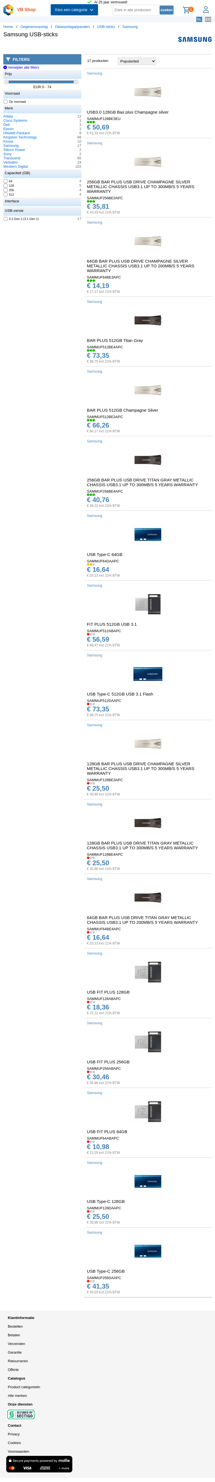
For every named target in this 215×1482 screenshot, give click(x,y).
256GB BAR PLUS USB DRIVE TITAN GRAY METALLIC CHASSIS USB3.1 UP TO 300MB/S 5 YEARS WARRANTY (142, 482)
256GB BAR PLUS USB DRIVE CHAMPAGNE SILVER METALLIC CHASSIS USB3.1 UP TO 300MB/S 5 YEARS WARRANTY (140, 186)
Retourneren (18, 1361)
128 (9, 185)
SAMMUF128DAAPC (104, 1208)
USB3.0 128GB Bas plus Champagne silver (127, 112)
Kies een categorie (74, 10)
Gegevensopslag (34, 27)
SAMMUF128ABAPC (104, 999)
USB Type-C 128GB (106, 1201)
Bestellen (15, 1326)
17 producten (97, 61)
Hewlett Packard (16, 133)
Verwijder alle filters (21, 67)
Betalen (14, 1335)
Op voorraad (15, 101)
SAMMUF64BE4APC (104, 929)
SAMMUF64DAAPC (103, 561)
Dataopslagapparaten (72, 27)
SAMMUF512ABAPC (104, 631)
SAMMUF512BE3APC (105, 417)
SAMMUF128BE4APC (105, 854)
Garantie (15, 1352)
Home (8, 27)
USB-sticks (106, 27)
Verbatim (10, 162)
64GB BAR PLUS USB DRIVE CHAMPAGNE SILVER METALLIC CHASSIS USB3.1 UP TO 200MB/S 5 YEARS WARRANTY (140, 266)
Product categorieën (24, 1387)
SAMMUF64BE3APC (104, 277)
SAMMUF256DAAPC (104, 1278)
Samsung (130, 27)
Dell (6, 125)
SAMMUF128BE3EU (104, 119)
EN (208, 19)
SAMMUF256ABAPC (104, 1068)
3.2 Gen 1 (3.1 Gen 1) (21, 218)
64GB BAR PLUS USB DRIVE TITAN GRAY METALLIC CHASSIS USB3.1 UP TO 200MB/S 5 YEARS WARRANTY (142, 920)
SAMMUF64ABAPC (103, 1138)
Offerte (13, 1370)
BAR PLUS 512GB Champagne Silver (122, 410)
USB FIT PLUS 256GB (108, 1061)
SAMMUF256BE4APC (105, 491)
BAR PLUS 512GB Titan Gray (115, 340)
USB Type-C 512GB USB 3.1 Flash (120, 694)
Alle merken (17, 1396)
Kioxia (8, 141)
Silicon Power (14, 150)
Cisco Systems (15, 120)
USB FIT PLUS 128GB (108, 992)
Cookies (14, 1443)
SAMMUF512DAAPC (104, 701)
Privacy (14, 1434)
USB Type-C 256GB (106, 1271)
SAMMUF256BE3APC (105, 198)
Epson (8, 129)
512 (9, 194)
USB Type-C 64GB (104, 554)
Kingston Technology (20, 137)
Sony (7, 154)
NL (199, 19)
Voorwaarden (18, 1451)
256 (9, 190)
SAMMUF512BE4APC (105, 347)
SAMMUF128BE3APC (105, 780)
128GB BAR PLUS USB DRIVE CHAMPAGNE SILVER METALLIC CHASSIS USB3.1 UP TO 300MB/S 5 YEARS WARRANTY (140, 768)
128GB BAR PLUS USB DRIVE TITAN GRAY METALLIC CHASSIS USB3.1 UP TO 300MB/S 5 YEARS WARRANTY (142, 845)
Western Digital (15, 166)
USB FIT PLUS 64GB (107, 1131)
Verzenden (16, 1344)
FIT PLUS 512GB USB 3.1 (112, 624)
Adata (8, 116)
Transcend (11, 158)
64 (8, 181)
